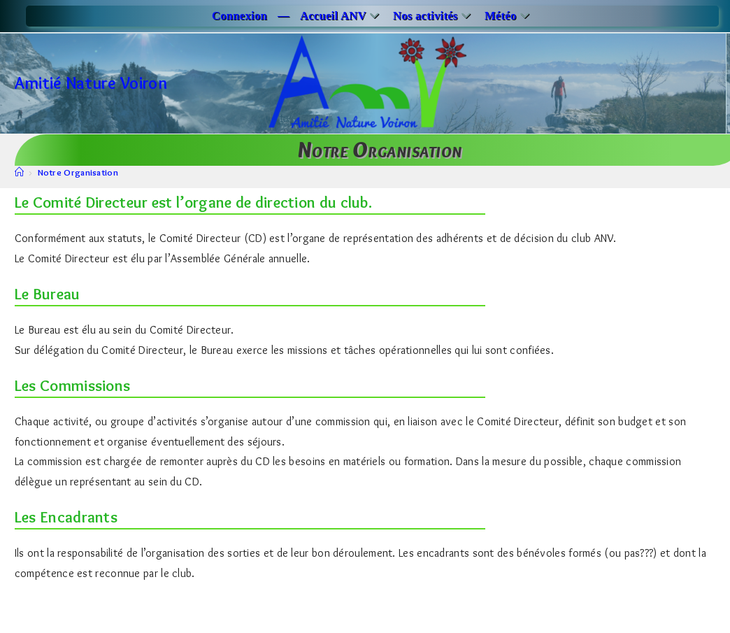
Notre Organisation (78, 172)
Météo (509, 15)
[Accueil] (19, 172)
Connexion (239, 15)
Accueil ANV (341, 15)
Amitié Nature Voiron (91, 83)
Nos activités (433, 15)
